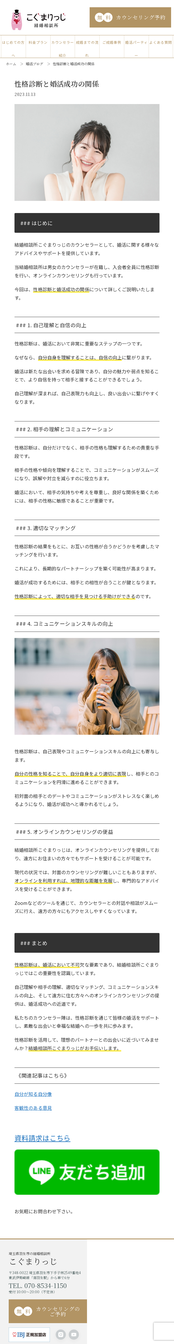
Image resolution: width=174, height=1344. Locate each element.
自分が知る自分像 (33, 1095)
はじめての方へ (13, 44)
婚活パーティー (136, 44)
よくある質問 (160, 42)
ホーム (11, 63)
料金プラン (38, 42)
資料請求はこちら (42, 1139)
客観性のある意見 (33, 1109)
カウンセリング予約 (130, 17)
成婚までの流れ (87, 44)
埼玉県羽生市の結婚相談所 (48, 1260)
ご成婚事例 (111, 42)
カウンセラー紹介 (62, 44)
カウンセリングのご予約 (47, 1313)
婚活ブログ (34, 63)
